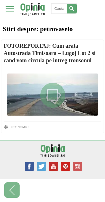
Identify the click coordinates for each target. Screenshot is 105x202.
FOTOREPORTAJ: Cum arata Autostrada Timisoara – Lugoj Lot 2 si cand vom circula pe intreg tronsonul (49, 53)
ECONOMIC (20, 127)
